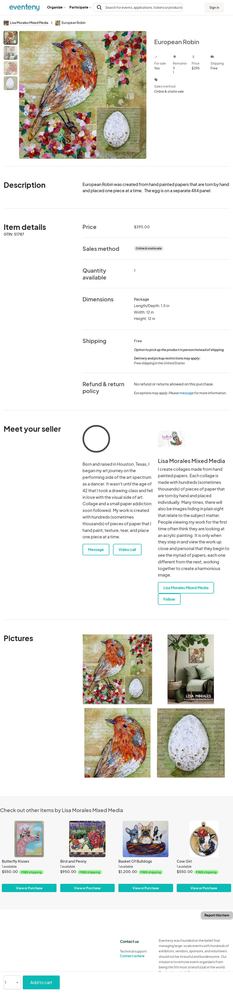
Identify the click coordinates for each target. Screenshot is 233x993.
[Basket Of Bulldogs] (145, 839)
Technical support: (136, 953)
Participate (80, 7)
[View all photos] (83, 95)
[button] (56, 7)
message (186, 393)
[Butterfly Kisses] (29, 839)
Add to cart (41, 982)
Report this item (217, 915)
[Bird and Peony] (87, 839)
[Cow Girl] (204, 839)
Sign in (214, 7)
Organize (56, 7)
